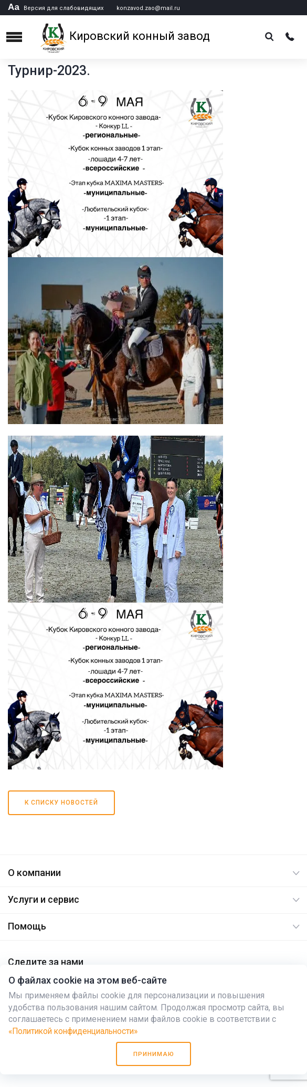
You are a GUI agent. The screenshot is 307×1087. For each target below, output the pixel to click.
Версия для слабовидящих (55, 8)
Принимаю (153, 1053)
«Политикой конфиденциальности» (77, 1031)
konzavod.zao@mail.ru (148, 8)
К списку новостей (61, 802)
